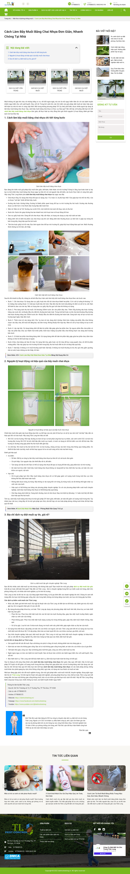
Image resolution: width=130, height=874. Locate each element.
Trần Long (16, 675)
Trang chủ (7, 18)
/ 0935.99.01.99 (30, 851)
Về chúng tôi (18, 10)
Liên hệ (110, 10)
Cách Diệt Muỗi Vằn (24, 509)
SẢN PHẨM (32, 10)
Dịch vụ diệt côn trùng (16, 89)
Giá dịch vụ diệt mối (72, 830)
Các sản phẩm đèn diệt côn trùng (49, 836)
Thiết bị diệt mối (45, 830)
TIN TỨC (72, 10)
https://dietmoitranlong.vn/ (24, 698)
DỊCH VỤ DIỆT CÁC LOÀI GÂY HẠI (52, 10)
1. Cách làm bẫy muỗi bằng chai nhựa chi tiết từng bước (27, 52)
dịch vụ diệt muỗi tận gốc (83, 587)
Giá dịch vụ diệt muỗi (37, 89)
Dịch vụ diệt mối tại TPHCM (74, 839)
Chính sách (85, 10)
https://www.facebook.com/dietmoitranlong (30, 701)
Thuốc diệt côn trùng (47, 841)
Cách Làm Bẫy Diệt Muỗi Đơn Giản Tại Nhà (35, 355)
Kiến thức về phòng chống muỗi (23, 18)
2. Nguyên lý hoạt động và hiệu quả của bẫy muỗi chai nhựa (28, 56)
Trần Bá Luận (83, 730)
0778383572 (17, 847)
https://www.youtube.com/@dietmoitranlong (30, 704)
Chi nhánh (99, 10)
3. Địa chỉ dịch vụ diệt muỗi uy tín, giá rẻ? (22, 59)
